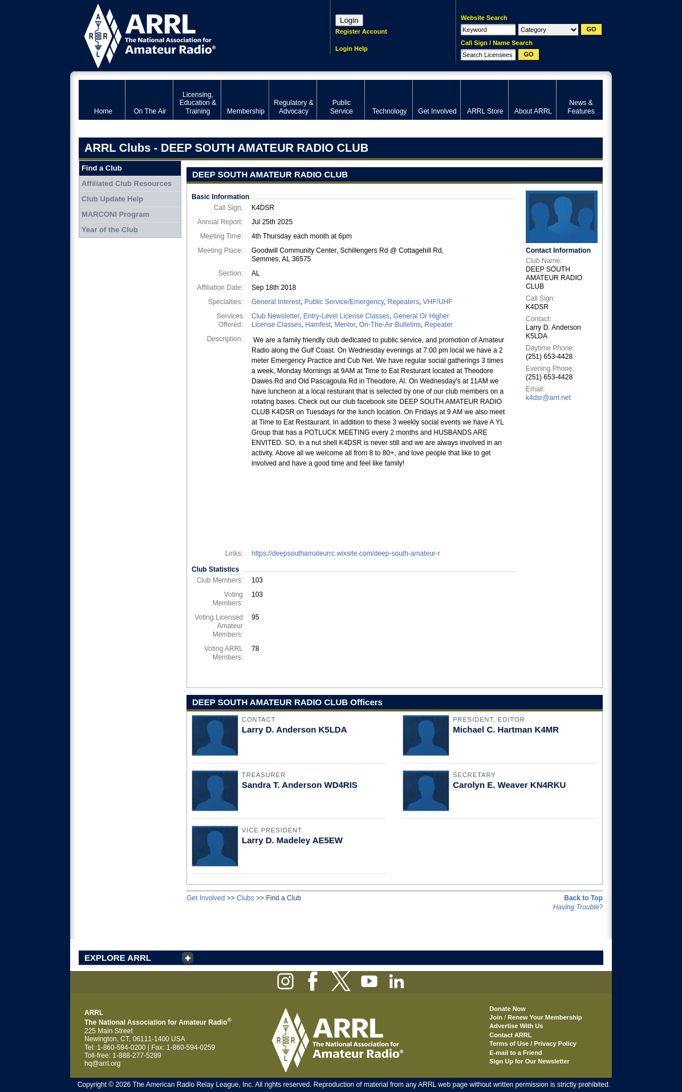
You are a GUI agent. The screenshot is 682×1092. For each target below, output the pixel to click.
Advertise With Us (516, 1025)
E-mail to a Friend (515, 1052)
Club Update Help (112, 199)
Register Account (361, 31)
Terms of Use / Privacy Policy (533, 1043)
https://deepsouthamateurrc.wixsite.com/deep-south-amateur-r (345, 553)
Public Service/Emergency (344, 302)
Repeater (438, 325)
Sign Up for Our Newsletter (529, 1061)
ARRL (189, 34)
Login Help (351, 48)
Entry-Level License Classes (346, 316)
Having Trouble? (578, 907)
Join (495, 1017)
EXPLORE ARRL (117, 957)
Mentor (344, 325)
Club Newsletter (275, 316)
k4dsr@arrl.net (548, 398)
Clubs (245, 898)
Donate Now (507, 1008)
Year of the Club (110, 229)
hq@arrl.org (102, 1063)
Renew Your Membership (545, 1017)
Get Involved (205, 898)
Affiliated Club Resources (127, 183)
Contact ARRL (510, 1035)
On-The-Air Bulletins (390, 325)
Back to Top (583, 898)
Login (349, 20)
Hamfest (318, 325)
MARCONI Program (115, 214)
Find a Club (102, 168)
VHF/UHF (438, 302)
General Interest (276, 302)
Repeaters (403, 302)
